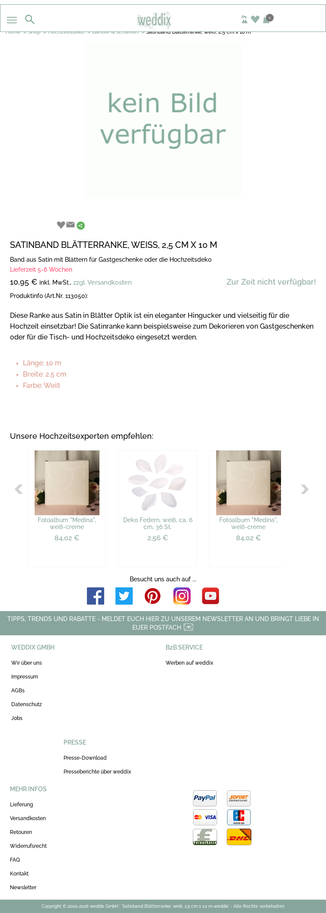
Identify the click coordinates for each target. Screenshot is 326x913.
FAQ (15, 860)
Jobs (16, 718)
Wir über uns (26, 663)
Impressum (24, 677)
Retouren (21, 832)
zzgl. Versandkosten (102, 282)
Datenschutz (26, 704)
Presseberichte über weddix (97, 772)
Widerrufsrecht (28, 846)
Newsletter (23, 887)
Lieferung (21, 805)
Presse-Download (85, 758)
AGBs (18, 691)
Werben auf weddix (189, 663)
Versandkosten (28, 818)
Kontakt (19, 874)
